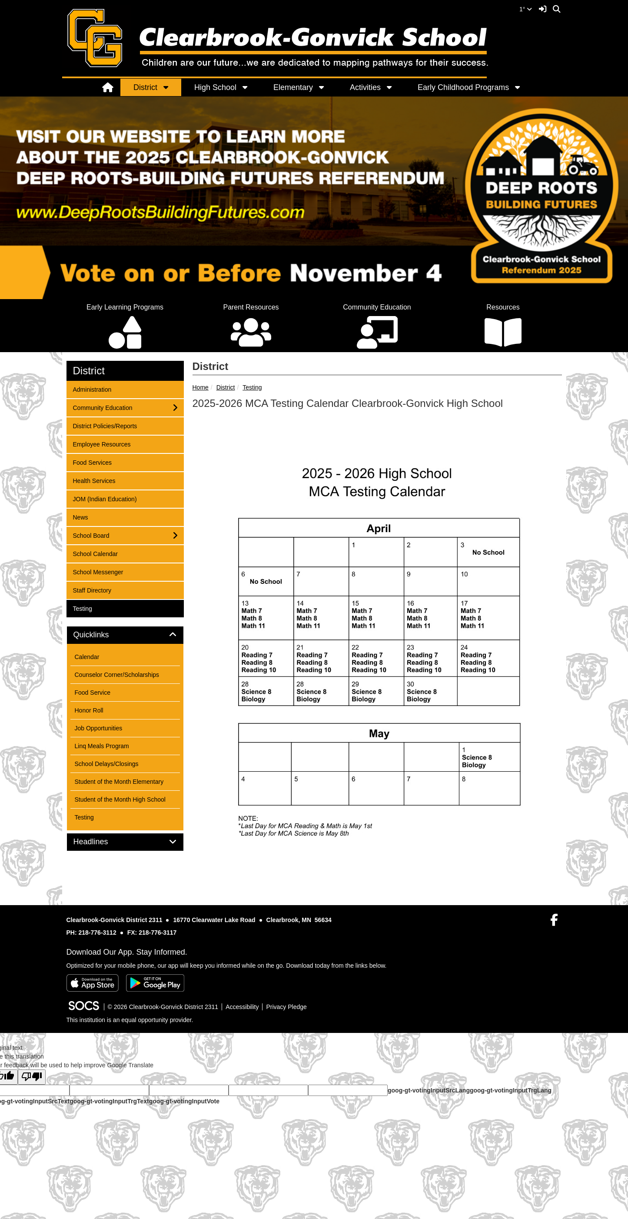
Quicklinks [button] (101, 635)
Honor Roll (89, 710)
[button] (170, 87)
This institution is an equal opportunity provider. (129, 1019)
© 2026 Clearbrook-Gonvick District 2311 (163, 1006)
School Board (91, 535)
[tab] (125, 635)
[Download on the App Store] (92, 983)
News (84, 517)
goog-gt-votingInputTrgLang (511, 1090)
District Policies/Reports (105, 425)
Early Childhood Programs (463, 87)
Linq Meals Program (102, 746)
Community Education (103, 407)
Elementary (293, 87)
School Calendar (95, 553)
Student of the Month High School (120, 799)
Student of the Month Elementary (119, 781)
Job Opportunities (99, 728)
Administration (92, 389)
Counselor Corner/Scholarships (117, 674)
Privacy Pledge (286, 1006)
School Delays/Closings (107, 763)
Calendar (87, 656)
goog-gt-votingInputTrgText (109, 1101)
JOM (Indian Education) (105, 498)
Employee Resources (102, 444)
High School (215, 87)
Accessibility (242, 1006)
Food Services (92, 462)
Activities (365, 87)
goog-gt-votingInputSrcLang (429, 1090)
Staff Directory (92, 590)
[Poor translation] (32, 1077)
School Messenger (98, 571)
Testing (252, 387)
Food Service (92, 692)
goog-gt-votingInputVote (184, 1101)
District (145, 87)
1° (525, 9)
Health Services (94, 480)
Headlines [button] (100, 842)
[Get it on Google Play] (155, 983)
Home (201, 387)
